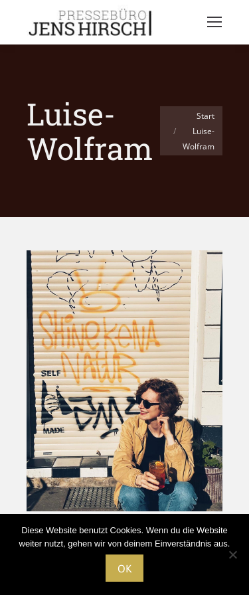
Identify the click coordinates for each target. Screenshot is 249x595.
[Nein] (232, 554)
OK (124, 568)
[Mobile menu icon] (214, 22)
